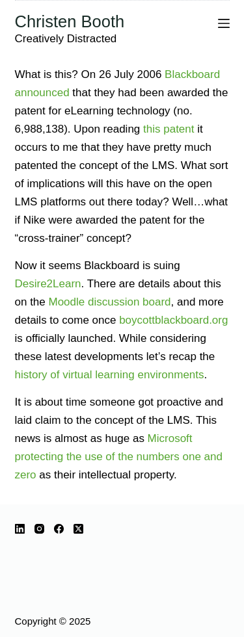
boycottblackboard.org (173, 320)
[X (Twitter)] (78, 529)
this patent (168, 129)
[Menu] (224, 23)
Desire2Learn (48, 284)
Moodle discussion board (110, 302)
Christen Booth (70, 21)
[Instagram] (39, 529)
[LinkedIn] (20, 529)
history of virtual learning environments (109, 375)
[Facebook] (59, 529)
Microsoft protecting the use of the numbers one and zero (119, 456)
